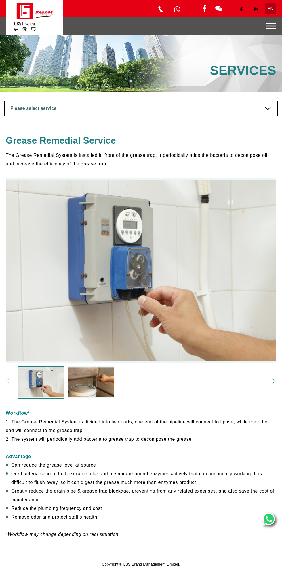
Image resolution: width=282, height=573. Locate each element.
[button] (273, 381)
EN (271, 8)
